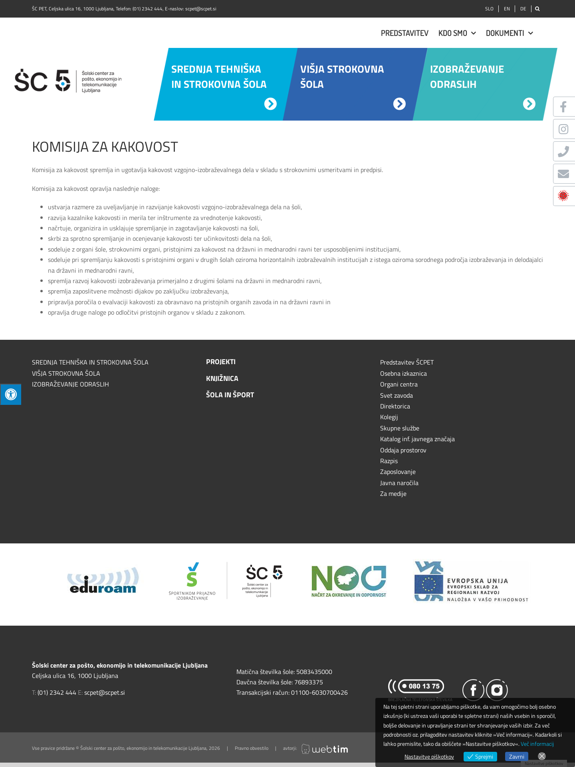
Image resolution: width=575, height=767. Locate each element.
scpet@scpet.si (200, 8)
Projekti (221, 361)
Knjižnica (222, 378)
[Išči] (537, 9)
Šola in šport (230, 394)
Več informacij (537, 743)
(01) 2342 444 (148, 8)
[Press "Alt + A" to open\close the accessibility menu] (10, 394)
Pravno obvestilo (251, 748)
